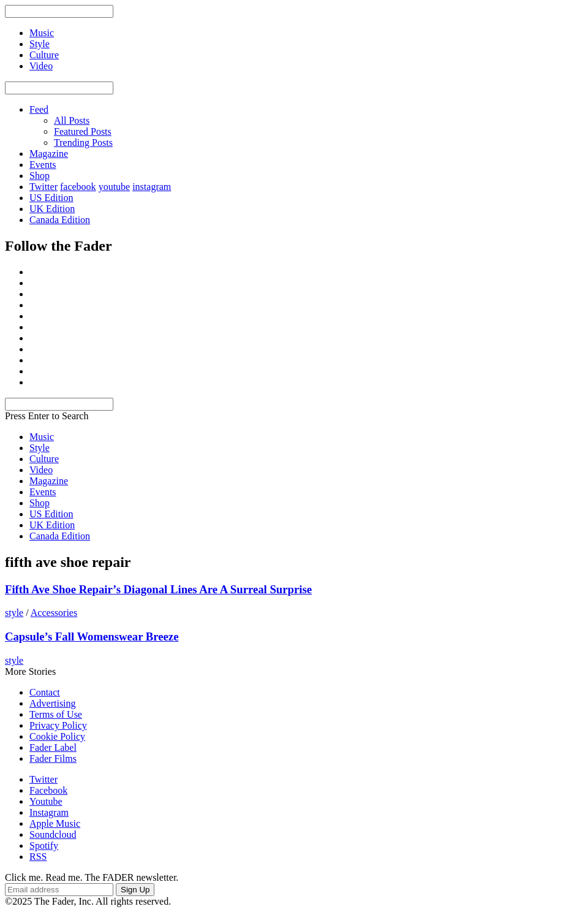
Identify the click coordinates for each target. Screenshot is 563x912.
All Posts (71, 120)
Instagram (49, 812)
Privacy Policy (58, 725)
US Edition (51, 197)
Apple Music (54, 823)
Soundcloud (52, 834)
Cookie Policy (57, 736)
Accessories (54, 612)
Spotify (43, 845)
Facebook (48, 790)
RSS (38, 856)
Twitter (43, 186)
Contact (44, 692)
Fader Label (53, 747)
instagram (151, 186)
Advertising (52, 703)
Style (39, 448)
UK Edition (52, 208)
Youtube (45, 801)
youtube (114, 186)
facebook (78, 186)
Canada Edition (59, 220)
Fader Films (53, 758)
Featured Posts (82, 131)
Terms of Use (55, 714)
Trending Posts (83, 142)
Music (41, 436)
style (14, 612)
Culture (44, 459)
